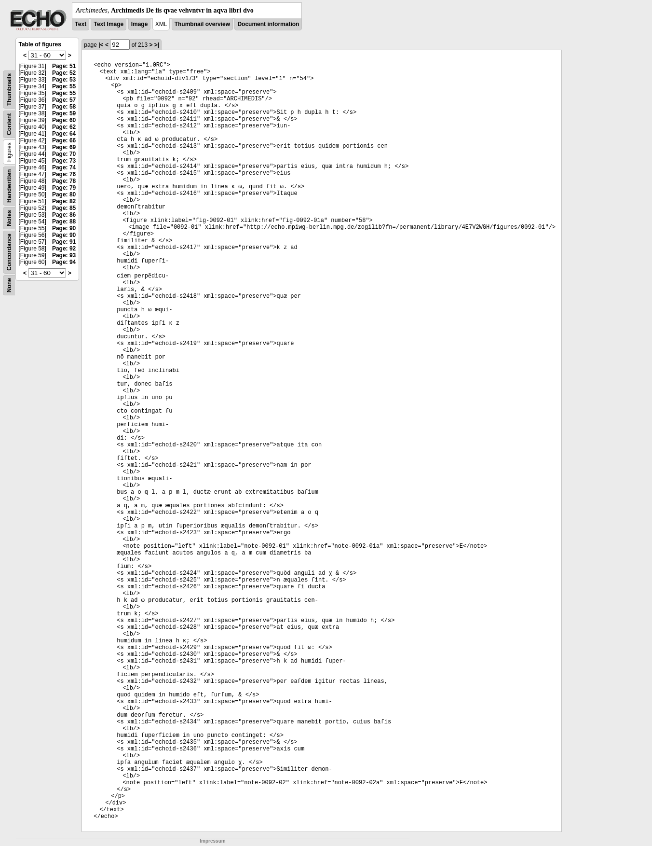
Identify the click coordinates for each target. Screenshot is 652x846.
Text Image (108, 24)
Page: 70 (64, 154)
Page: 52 (64, 72)
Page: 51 (64, 66)
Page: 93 (64, 255)
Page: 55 (64, 86)
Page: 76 (64, 174)
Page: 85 (64, 208)
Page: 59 (64, 113)
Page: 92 (64, 248)
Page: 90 (64, 228)
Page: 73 (64, 160)
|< (100, 45)
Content (9, 124)
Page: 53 (64, 79)
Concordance (9, 252)
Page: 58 (64, 106)
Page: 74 (64, 167)
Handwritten (9, 186)
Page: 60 (64, 120)
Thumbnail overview (202, 24)
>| (156, 45)
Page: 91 (64, 241)
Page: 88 (64, 221)
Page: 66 (64, 140)
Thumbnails (9, 89)
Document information (268, 24)
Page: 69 (64, 147)
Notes (9, 218)
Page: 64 (64, 133)
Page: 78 (64, 181)
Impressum (212, 841)
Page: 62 (64, 127)
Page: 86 (64, 214)
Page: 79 (64, 187)
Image (139, 24)
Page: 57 (64, 100)
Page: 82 (64, 201)
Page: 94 (64, 262)
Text (80, 24)
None (9, 285)
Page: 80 (64, 194)
